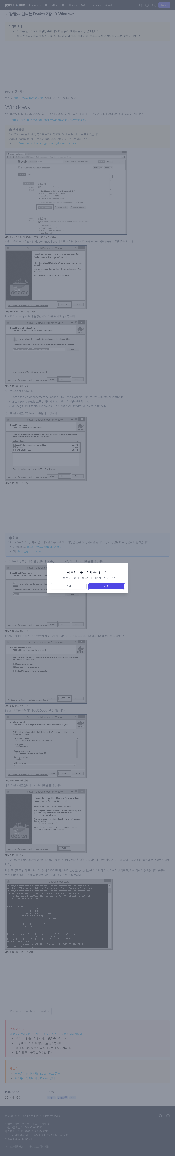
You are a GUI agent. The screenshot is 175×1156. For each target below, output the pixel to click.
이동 (106, 586)
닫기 (68, 586)
